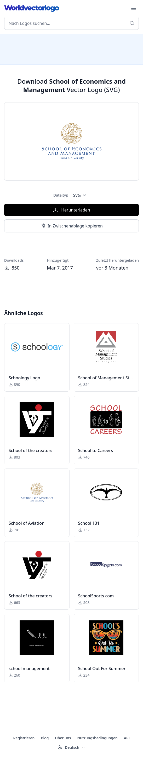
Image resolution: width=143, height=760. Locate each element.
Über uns (63, 737)
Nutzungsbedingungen (97, 737)
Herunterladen (71, 210)
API (127, 737)
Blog (45, 737)
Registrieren (24, 737)
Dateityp (60, 195)
